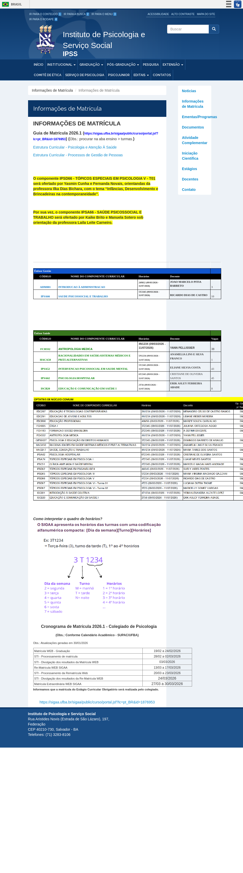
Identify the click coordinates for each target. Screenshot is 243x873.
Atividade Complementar (194, 140)
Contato (189, 189)
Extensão (173, 64)
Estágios (189, 169)
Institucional (61, 64)
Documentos (193, 127)
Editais (141, 75)
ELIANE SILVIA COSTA (185, 367)
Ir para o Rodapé (43, 19)
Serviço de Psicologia (84, 75)
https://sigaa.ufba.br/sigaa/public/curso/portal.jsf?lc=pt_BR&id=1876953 (97, 702)
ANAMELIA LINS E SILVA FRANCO (186, 356)
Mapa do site (206, 14)
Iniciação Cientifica (190, 155)
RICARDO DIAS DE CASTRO (189, 295)
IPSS (70, 54)
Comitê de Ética (47, 75)
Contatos (162, 75)
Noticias (189, 91)
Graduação (91, 64)
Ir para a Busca (76, 14)
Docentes (190, 179)
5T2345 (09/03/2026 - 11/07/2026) (149, 294)
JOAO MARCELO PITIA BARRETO (185, 283)
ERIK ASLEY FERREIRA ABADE (186, 385)
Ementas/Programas (196, 117)
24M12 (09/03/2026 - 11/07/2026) (149, 284)
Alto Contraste (183, 14)
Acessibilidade (158, 14)
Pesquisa (151, 64)
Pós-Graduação (123, 64)
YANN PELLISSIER (182, 347)
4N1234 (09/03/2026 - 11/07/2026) (152, 345)
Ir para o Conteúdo (45, 14)
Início (38, 64)
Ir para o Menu (103, 14)
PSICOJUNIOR (119, 75)
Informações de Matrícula (192, 104)
